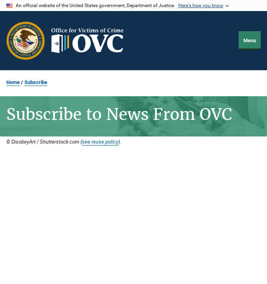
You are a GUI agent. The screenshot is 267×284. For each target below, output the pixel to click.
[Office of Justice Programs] (25, 40)
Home (13, 82)
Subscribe (35, 82)
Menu (249, 40)
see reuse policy (100, 141)
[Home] (90, 40)
